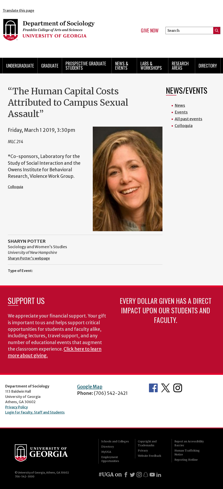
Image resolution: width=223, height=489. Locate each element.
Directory (208, 65)
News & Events (121, 65)
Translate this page (18, 10)
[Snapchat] (145, 474)
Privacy (143, 450)
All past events (188, 118)
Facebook (153, 388)
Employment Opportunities (110, 459)
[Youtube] (152, 474)
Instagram (177, 388)
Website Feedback (149, 455)
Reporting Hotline (186, 459)
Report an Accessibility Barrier (189, 443)
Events (181, 112)
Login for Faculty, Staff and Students (35, 412)
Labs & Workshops (151, 65)
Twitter (165, 388)
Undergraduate (20, 65)
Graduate (49, 65)
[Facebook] (125, 474)
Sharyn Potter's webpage (29, 258)
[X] (132, 474)
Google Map (89, 387)
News (180, 105)
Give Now (150, 30)
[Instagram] (139, 474)
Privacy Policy (16, 407)
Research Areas (180, 65)
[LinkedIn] (158, 474)
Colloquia (15, 187)
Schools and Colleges (115, 441)
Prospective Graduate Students (86, 65)
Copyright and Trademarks (147, 443)
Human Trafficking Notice (187, 452)
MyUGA (106, 451)
